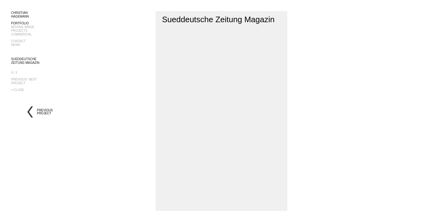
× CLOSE (17, 90)
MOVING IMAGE (22, 27)
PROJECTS (19, 30)
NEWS (15, 45)
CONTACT (18, 41)
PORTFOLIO (20, 23)
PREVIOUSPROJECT (19, 81)
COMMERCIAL (21, 34)
